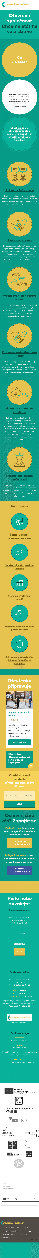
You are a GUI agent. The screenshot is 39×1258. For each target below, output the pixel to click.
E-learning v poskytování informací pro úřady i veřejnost (19, 660)
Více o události (19, 742)
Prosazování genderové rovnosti (19, 297)
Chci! (19, 804)
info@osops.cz (19, 944)
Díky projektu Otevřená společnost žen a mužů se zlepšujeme (19, 758)
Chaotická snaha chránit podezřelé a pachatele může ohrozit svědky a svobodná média (19, 134)
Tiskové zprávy (9, 1234)
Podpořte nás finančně (20, 843)
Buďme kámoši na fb (20, 870)
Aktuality (6, 1237)
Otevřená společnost (11, 1231)
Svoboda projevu (19, 240)
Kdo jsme (27, 1231)
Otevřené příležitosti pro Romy (19, 354)
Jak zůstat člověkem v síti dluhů (19, 410)
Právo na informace (19, 190)
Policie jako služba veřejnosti (19, 477)
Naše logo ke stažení (19, 1022)
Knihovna (23, 1234)
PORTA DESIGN (33, 1239)
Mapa (19, 952)
